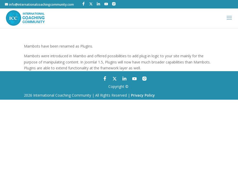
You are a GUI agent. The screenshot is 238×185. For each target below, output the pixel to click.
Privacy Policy (143, 95)
